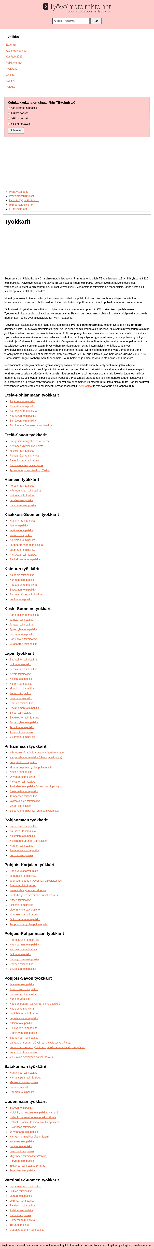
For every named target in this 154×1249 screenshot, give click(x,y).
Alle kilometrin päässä (24, 107)
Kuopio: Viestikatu (20, 998)
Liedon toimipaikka (21, 1195)
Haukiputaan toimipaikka (24, 944)
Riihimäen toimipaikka (23, 505)
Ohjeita (10, 74)
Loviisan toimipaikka (22, 1151)
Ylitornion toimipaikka (22, 736)
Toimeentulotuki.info (21, 204)
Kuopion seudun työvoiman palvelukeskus (35, 1003)
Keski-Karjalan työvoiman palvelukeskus (34, 895)
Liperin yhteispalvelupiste (25, 909)
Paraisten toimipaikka (22, 1205)
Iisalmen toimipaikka (22, 984)
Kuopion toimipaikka (22, 1008)
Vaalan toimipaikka (21, 599)
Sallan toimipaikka (20, 712)
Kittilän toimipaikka (21, 678)
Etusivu (11, 44)
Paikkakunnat (14, 62)
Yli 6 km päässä (20, 123)
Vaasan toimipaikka (21, 855)
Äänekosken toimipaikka (24, 614)
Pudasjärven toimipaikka (24, 959)
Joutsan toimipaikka (21, 624)
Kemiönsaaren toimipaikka (25, 1186)
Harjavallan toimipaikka (23, 1072)
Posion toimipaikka (21, 698)
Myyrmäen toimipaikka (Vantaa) (28, 1156)
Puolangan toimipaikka (23, 584)
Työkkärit (11, 68)
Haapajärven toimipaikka (24, 939)
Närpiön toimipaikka (21, 845)
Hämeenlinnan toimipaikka (25, 490)
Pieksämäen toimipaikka (24, 455)
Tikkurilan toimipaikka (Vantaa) (28, 1165)
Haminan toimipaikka (22, 520)
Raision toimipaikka (21, 1210)
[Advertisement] (76, 163)
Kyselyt (10, 80)
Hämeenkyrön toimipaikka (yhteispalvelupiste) (37, 752)
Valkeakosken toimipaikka (25, 801)
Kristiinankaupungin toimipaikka (28, 840)
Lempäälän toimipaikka (23, 762)
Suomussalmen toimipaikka (26, 594)
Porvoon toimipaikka (22, 1160)
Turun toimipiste (19, 1224)
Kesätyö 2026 (14, 56)
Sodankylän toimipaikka (24, 722)
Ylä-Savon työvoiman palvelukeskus (31, 1057)
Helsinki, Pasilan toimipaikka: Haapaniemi (35, 1122)
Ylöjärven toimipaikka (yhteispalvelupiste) (34, 810)
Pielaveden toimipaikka (23, 1028)
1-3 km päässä (20, 113)
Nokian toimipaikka (21, 771)
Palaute (10, 86)
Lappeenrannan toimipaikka (26, 544)
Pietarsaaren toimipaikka (24, 850)
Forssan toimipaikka (22, 485)
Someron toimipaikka (22, 1220)
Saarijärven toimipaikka (23, 639)
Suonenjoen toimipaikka (24, 1037)
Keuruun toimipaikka (22, 634)
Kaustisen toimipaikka (23, 831)
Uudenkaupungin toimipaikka (27, 1229)
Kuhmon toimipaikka (22, 579)
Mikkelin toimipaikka (22, 450)
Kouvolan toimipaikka (22, 540)
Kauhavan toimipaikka (23, 415)
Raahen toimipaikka (21, 964)
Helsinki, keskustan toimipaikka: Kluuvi (33, 1117)
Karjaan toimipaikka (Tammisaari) (30, 1136)
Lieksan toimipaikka (21, 904)
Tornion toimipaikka (21, 732)
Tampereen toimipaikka (23, 796)
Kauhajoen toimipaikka (23, 411)
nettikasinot (85, 386)
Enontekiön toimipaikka (23, 659)
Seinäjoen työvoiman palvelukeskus (31, 425)
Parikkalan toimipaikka (23, 554)
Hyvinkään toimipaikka (23, 1127)
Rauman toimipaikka (22, 1092)
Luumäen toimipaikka (22, 549)
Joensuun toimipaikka (23, 885)
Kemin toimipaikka (21, 674)
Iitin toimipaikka (19, 525)
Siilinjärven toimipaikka (23, 1032)
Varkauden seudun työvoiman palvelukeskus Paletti (40, 1042)
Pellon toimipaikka (20, 693)
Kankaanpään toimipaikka (25, 1077)
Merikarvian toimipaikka (24, 1082)
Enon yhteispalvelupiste (24, 870)
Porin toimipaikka (20, 1087)
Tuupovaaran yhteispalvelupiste (28, 924)
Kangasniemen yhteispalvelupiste (30, 441)
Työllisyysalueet (18, 191)
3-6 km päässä (20, 118)
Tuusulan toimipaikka (22, 1170)
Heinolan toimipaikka (22, 495)
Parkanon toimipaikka (22, 781)
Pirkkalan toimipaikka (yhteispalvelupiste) (34, 786)
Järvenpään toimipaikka (24, 1131)
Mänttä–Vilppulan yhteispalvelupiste (31, 767)
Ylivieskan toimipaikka (23, 968)
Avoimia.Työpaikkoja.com (24, 200)
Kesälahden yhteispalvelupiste (28, 890)
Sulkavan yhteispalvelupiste (26, 465)
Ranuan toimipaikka (21, 703)
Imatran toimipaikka (21, 530)
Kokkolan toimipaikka (22, 836)
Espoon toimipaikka (21, 1107)
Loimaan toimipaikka (22, 1200)
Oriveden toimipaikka (22, 776)
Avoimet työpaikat (16, 50)
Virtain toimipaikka (21, 805)
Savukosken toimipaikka (24, 717)
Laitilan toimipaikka (21, 1191)
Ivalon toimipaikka (20, 664)
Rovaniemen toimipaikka (24, 708)
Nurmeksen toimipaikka (24, 914)
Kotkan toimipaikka (21, 535)
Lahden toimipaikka (21, 500)
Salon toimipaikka (20, 1215)
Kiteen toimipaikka (21, 900)
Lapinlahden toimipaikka (24, 1013)
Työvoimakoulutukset (21, 196)
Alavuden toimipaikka (22, 406)
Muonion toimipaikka (22, 688)
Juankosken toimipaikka (24, 989)
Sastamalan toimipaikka (24, 791)
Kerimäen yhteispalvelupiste (26, 446)
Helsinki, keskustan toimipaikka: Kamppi (34, 1112)
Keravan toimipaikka (22, 1141)
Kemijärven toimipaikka (23, 669)
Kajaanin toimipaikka (22, 575)
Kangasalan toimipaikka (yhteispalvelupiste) (36, 757)
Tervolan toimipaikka (22, 727)
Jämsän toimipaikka (21, 619)
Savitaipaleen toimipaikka (25, 559)
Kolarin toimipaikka (21, 683)
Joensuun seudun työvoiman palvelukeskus (36, 880)
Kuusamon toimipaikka (23, 949)
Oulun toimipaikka (20, 954)
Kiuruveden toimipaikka (23, 994)
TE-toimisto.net (18, 209)
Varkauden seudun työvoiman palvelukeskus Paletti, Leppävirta (47, 1047)
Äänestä (16, 130)
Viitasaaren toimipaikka (23, 643)
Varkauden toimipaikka (23, 1052)
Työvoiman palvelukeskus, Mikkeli (30, 470)
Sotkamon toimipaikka (23, 589)
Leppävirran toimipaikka (24, 1018)
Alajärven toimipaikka (22, 401)
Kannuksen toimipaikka (23, 826)
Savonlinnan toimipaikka (24, 460)
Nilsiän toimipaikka (21, 1023)
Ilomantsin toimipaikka (23, 875)
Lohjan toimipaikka (21, 1146)
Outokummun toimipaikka (25, 919)
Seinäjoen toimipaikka (23, 420)
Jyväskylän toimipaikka (23, 629)
